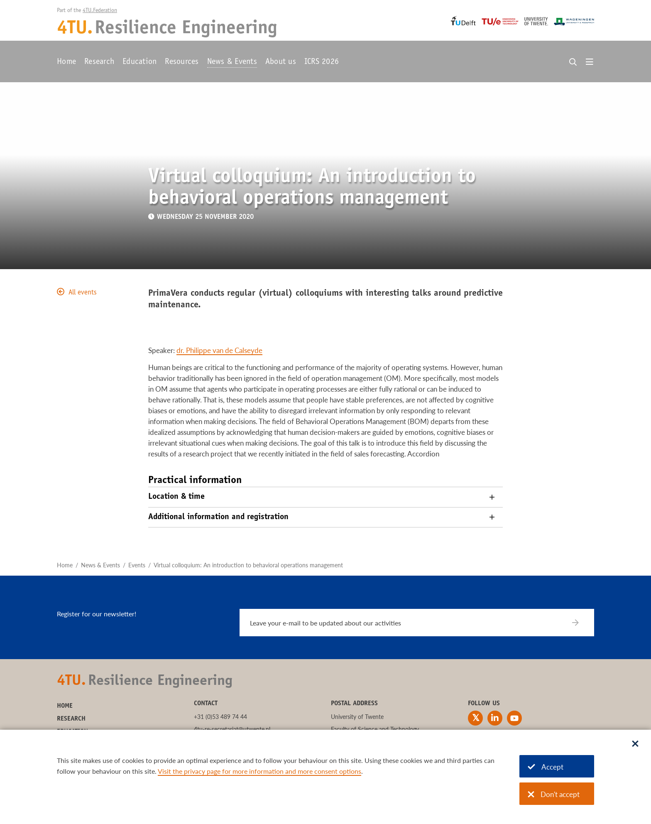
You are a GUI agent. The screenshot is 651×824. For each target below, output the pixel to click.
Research (99, 62)
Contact (206, 703)
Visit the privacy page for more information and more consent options (259, 771)
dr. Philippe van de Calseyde (219, 350)
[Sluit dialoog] (635, 744)
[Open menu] (589, 62)
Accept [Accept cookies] (545, 767)
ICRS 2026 (321, 62)
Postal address (354, 703)
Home (66, 62)
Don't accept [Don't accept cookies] (554, 794)
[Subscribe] (580, 622)
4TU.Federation (100, 11)
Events (136, 565)
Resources (181, 62)
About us (280, 62)
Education (139, 62)
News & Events (232, 62)
